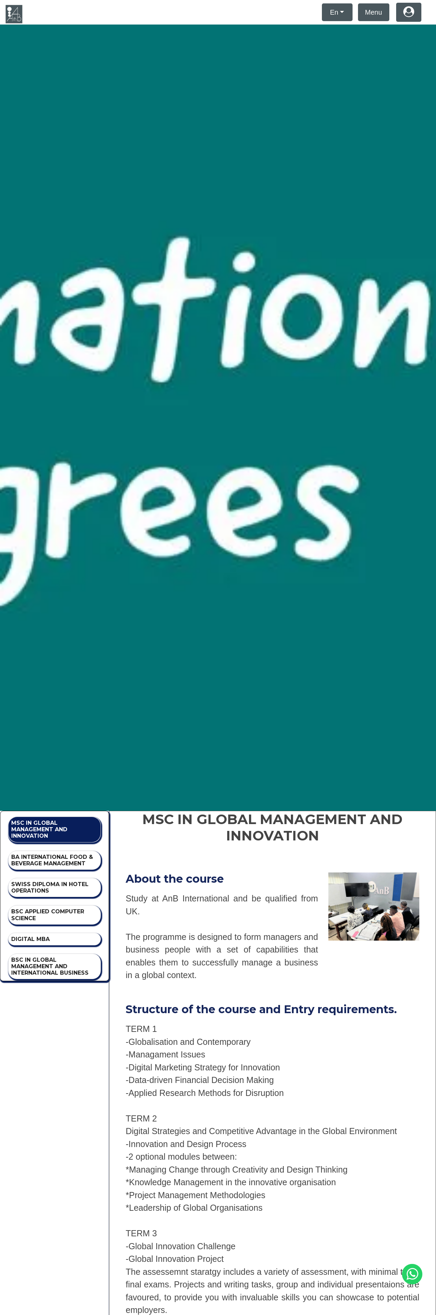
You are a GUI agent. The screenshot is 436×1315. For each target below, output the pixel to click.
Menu (373, 12)
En (334, 12)
